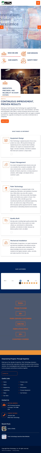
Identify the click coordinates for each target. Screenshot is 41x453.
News (4, 393)
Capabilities (6, 390)
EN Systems (23, 387)
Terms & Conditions (6, 450)
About (4, 384)
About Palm (5, 121)
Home (5, 382)
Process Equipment (25, 390)
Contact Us (5, 373)
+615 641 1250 (11, 415)
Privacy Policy (16, 450)
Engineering (6, 387)
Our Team (5, 395)
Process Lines (24, 382)
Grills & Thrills (11, 428)
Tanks (21, 384)
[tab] (11, 53)
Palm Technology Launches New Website (18, 436)
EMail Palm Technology (13, 417)
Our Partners (23, 393)
